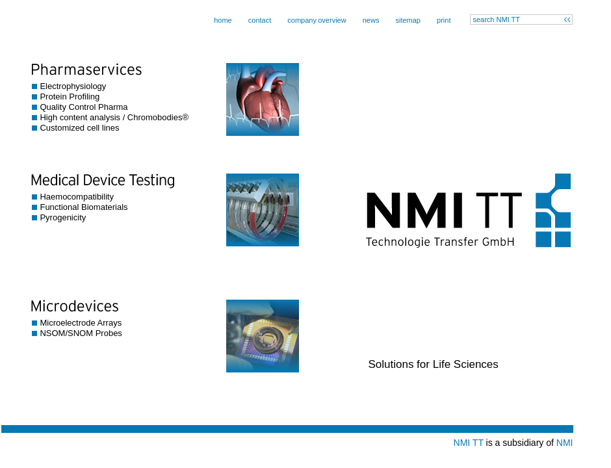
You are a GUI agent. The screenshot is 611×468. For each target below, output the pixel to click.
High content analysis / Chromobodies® (114, 117)
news (371, 20)
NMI (564, 442)
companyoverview (316, 20)
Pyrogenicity (63, 217)
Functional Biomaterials (83, 207)
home (223, 20)
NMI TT (469, 442)
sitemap (408, 20)
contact (259, 20)
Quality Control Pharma (83, 107)
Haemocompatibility (76, 197)
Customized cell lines (79, 128)
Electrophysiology (73, 86)
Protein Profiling (69, 96)
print (443, 20)
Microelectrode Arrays (81, 323)
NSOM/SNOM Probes (81, 333)
